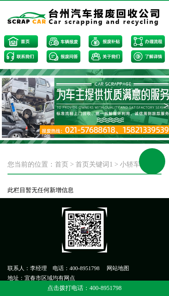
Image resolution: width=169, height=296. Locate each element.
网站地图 (118, 268)
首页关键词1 (94, 164)
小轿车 (130, 164)
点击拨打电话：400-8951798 (84, 288)
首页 (61, 164)
